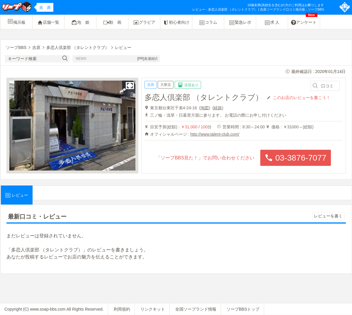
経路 (218, 107)
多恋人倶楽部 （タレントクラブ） (203, 97)
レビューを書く (328, 216)
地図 (204, 107)
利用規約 (122, 309)
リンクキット (152, 309)
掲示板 (16, 21)
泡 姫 (80, 22)
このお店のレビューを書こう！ (301, 97)
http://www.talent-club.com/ (214, 134)
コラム (208, 22)
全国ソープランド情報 (195, 309)
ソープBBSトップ (243, 309)
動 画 (112, 22)
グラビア (144, 22)
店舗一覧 (48, 22)
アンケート (304, 20)
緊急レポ (240, 22)
